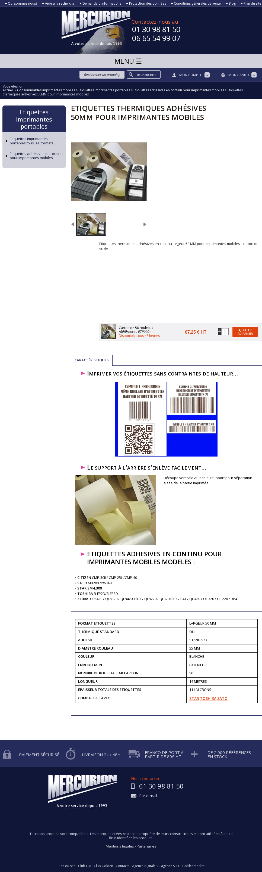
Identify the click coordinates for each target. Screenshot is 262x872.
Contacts (122, 866)
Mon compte (190, 74)
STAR (194, 698)
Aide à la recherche (60, 3)
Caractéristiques (92, 360)
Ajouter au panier (245, 332)
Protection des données (147, 3)
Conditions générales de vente (197, 3)
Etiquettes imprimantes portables (34, 119)
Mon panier (238, 74)
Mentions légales (120, 846)
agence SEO (170, 866)
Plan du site (252, 3)
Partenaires (146, 846)
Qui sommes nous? (22, 3)
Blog (232, 3)
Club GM (84, 866)
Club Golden (103, 866)
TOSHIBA (208, 698)
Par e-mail (148, 796)
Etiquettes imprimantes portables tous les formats (31, 141)
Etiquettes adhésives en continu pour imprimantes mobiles (36, 156)
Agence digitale (144, 866)
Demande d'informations (101, 3)
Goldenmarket (193, 866)
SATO (222, 698)
